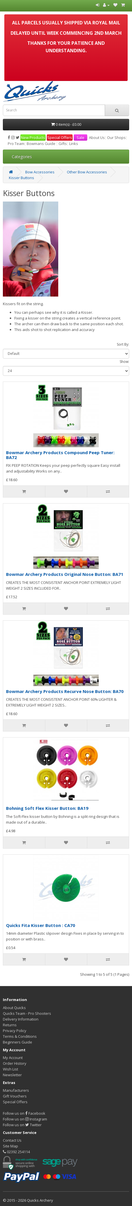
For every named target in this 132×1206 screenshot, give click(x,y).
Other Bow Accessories (87, 172)
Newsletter (12, 1074)
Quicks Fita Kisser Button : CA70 (40, 925)
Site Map (10, 1146)
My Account (13, 1057)
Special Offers (59, 137)
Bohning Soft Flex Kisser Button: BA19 (47, 808)
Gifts (63, 143)
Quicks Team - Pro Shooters (27, 1013)
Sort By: (123, 344)
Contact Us (12, 1140)
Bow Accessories (40, 172)
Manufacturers (16, 1090)
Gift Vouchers (15, 1096)
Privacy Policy (14, 1030)
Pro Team (16, 143)
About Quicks (14, 1007)
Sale (80, 137)
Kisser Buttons (21, 177)
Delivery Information (20, 1019)
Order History (14, 1063)
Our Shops (116, 137)
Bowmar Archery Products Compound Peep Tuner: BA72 (60, 455)
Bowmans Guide (41, 143)
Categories (22, 156)
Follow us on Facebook (24, 1113)
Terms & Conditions (20, 1036)
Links (73, 143)
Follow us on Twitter (22, 1124)
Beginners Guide (17, 1042)
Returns (10, 1024)
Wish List (10, 1069)
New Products (33, 137)
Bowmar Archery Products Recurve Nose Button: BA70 (65, 691)
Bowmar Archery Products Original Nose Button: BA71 (64, 574)
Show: (124, 361)
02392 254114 (16, 1151)
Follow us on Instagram (25, 1119)
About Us (97, 137)
